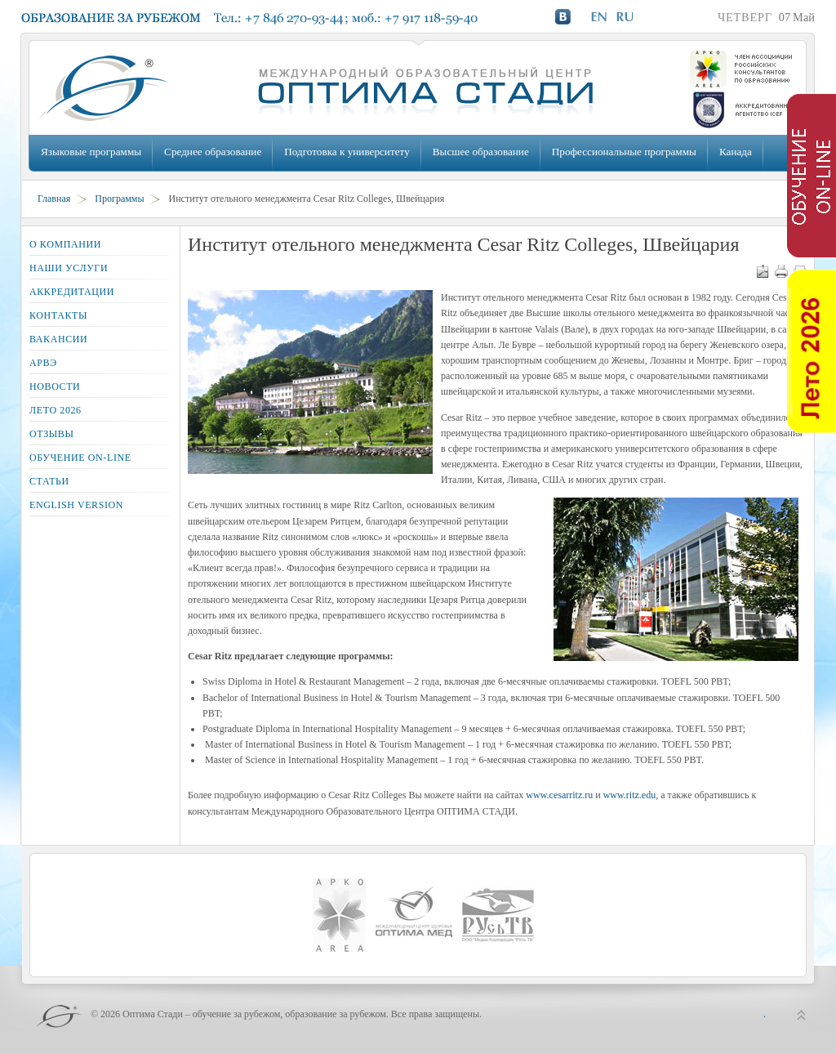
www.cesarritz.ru (559, 795)
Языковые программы (91, 151)
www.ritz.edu (629, 795)
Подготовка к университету (346, 151)
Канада (735, 151)
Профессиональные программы (624, 151)
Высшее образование (481, 151)
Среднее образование (212, 151)
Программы (119, 198)
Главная (54, 198)
